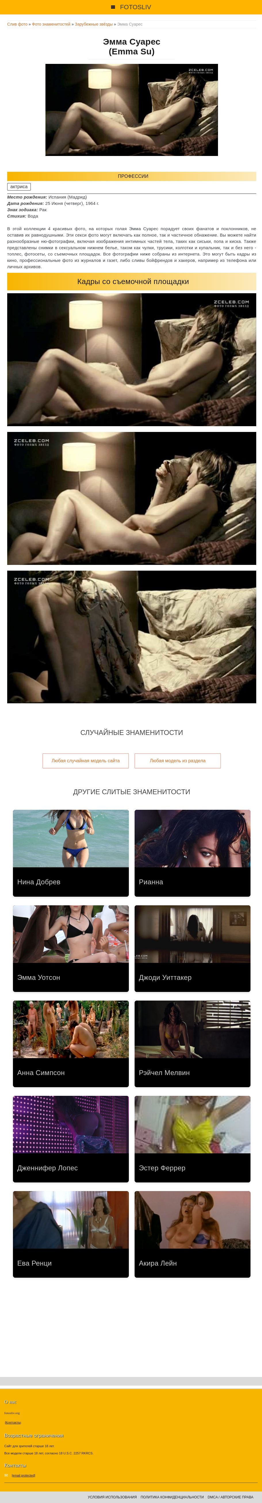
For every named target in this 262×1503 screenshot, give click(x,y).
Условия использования (112, 1497)
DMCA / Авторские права (230, 1497)
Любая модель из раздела (178, 760)
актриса (19, 186)
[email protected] (23, 1475)
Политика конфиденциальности (172, 1497)
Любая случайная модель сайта (86, 760)
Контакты (13, 1422)
